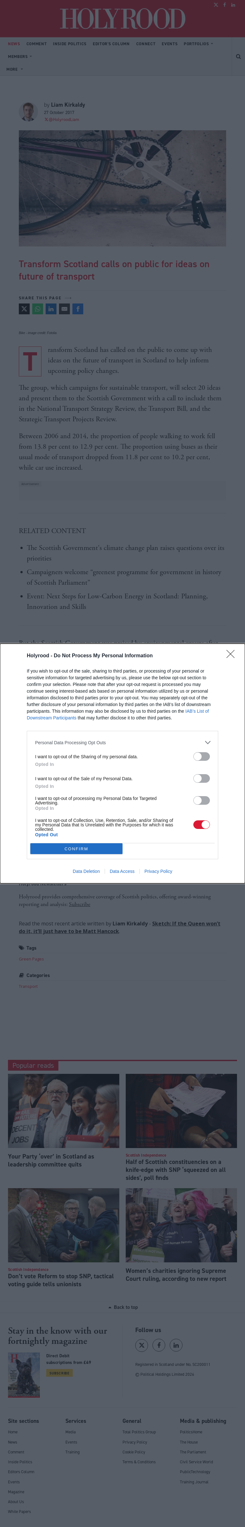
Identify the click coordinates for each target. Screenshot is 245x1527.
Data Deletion (86, 871)
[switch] (201, 756)
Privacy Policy (158, 871)
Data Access (122, 871)
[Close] (232, 656)
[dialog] (122, 763)
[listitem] (122, 742)
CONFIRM (76, 848)
